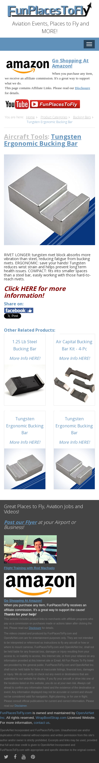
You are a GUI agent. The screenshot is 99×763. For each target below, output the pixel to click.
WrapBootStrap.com (51, 718)
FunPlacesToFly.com (16, 713)
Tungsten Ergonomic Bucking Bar (25, 426)
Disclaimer (21, 705)
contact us (41, 723)
